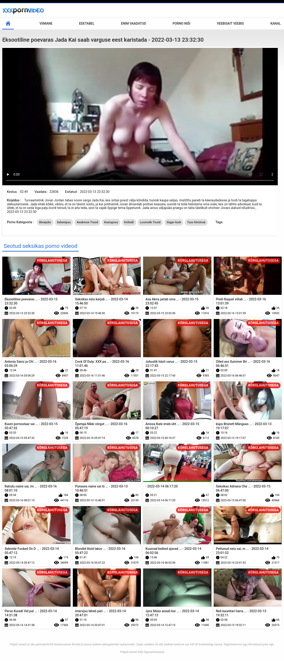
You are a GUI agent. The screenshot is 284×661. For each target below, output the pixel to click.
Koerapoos (111, 222)
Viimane (45, 23)
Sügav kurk (174, 222)
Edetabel (87, 23)
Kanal (275, 23)
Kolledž (129, 222)
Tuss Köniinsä (196, 222)
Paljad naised (128, 652)
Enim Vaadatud (133, 23)
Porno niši (181, 23)
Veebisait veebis (230, 23)
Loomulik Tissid (150, 222)
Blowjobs (45, 222)
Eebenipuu (64, 222)
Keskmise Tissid (87, 222)
